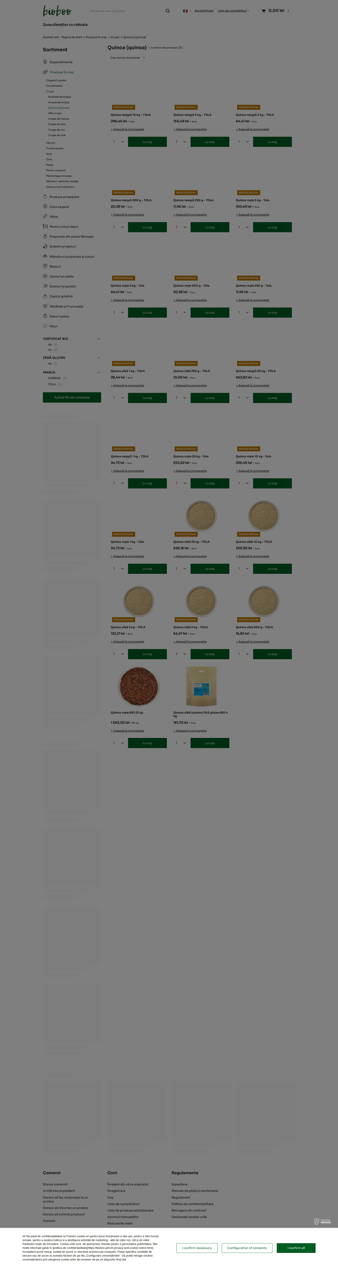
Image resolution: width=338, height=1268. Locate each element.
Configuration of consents (247, 1248)
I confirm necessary (197, 1248)
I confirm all (296, 1248)
